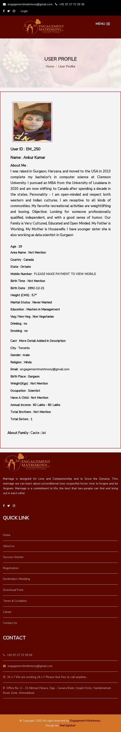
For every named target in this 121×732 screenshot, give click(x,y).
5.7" (34, 295)
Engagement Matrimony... (85, 721)
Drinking (18, 323)
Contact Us (10, 623)
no (25, 324)
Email (39, 369)
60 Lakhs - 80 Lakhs (46, 405)
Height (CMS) (23, 295)
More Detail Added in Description (42, 341)
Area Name (28, 252)
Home (50, 66)
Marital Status (31, 302)
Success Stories (13, 557)
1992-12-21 (36, 288)
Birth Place (24, 376)
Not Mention (37, 253)
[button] (102, 24)
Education (35, 309)
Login (24, 11)
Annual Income (35, 405)
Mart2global (67, 725)
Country (22, 260)
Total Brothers (30, 412)
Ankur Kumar (34, 157)
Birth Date (27, 288)
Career (7, 612)
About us (9, 546)
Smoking (19, 331)
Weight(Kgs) (29, 383)
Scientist (34, 391)
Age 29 (16, 247)
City (20, 348)
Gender (20, 355)
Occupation (25, 391)
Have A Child (29, 398)
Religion (21, 362)
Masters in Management (43, 309)
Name (27, 157)
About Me (60, 200)
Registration (11, 568)
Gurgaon (33, 377)
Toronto (24, 348)
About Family (26, 433)
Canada (29, 260)
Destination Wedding (16, 579)
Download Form (13, 590)
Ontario (26, 267)
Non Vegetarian (43, 317)
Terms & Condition (15, 601)
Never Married (42, 302)
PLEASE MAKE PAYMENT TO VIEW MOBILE (65, 274)
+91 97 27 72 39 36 (69, 4)
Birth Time (27, 281)
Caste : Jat (38, 433)
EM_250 (33, 149)
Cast (38, 341)
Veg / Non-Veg (32, 316)
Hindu (28, 362)
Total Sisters (21, 419)
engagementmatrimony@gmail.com (27, 4)
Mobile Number (53, 274)
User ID (25, 149)
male (26, 355)
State (20, 267)
